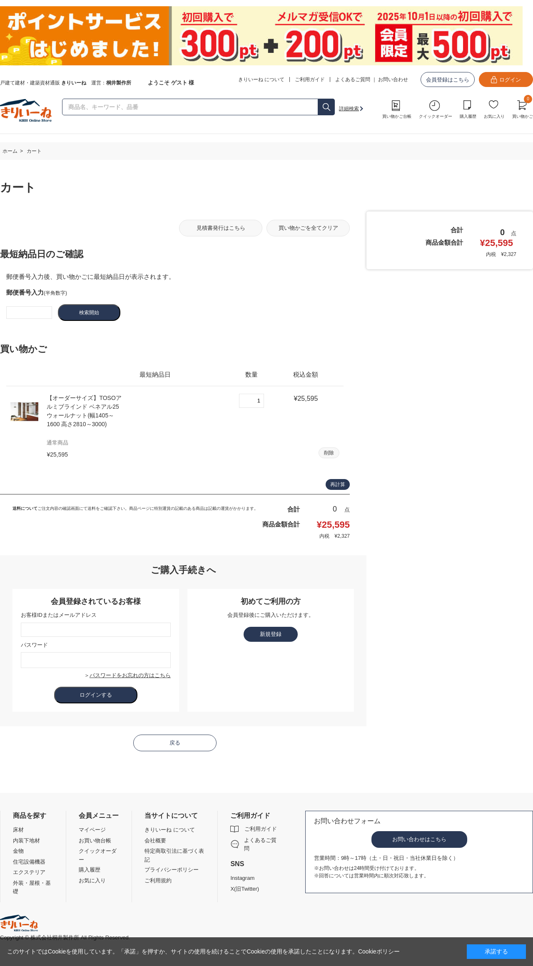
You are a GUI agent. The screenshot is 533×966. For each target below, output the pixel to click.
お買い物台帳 (95, 840)
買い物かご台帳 (396, 116)
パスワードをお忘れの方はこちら (130, 675)
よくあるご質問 (352, 79)
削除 (329, 453)
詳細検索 (349, 109)
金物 (18, 851)
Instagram (242, 878)
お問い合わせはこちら (419, 839)
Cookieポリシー (379, 951)
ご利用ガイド (260, 829)
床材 (18, 830)
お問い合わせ (393, 79)
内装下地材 (26, 840)
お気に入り (494, 116)
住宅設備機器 (29, 862)
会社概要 (155, 840)
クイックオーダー (435, 116)
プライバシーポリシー (171, 870)
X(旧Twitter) (244, 889)
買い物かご (522, 108)
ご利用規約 (158, 880)
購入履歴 (468, 116)
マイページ (92, 830)
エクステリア (29, 872)
